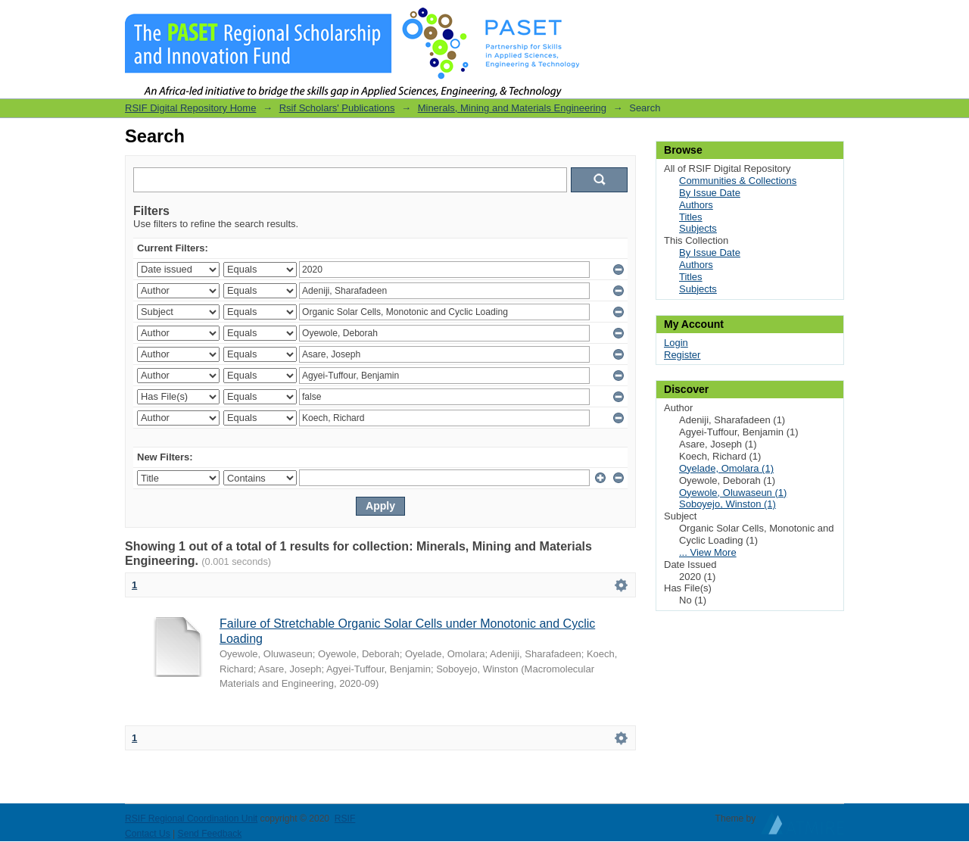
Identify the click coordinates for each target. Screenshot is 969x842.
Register (682, 354)
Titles (691, 217)
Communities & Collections (737, 180)
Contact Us (147, 833)
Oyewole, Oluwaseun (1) (733, 492)
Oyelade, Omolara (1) (726, 468)
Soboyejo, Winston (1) (727, 504)
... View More (708, 552)
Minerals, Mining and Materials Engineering (512, 108)
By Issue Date (709, 192)
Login (832, 18)
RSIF (345, 818)
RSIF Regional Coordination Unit (191, 818)
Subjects (698, 228)
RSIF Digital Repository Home (190, 108)
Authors (696, 204)
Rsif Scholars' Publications (337, 108)
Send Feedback (210, 833)
